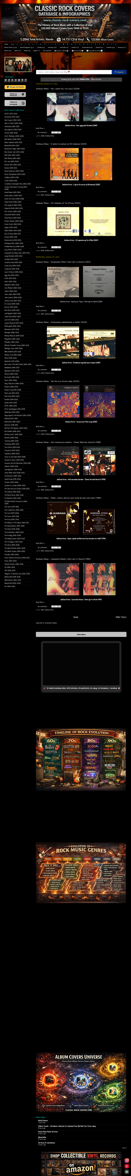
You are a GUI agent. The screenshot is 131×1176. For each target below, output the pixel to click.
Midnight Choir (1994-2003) (14, 349)
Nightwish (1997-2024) (12, 371)
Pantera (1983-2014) (11, 387)
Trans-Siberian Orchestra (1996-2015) (17, 558)
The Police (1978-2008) (12, 529)
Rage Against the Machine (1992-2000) (18, 415)
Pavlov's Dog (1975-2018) (13, 390)
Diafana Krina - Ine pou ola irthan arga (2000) (57, 381)
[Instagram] (127, 1160)
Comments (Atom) (51, 623)
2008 (42, 136)
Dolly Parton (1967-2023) (13, 218)
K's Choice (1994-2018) (12, 304)
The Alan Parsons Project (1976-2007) (17, 489)
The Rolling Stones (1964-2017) (15, 539)
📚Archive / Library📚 (61, 51)
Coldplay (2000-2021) (12, 177)
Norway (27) (122, 47)
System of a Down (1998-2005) (15, 486)
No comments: (43, 133)
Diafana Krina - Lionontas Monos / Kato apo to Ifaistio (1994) (63, 559)
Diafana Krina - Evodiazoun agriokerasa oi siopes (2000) (61, 322)
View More (81, 634)
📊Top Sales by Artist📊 (95, 51)
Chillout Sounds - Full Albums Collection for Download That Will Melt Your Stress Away (67, 1126)
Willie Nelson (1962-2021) (13, 580)
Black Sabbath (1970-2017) (13, 142)
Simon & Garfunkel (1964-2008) (15, 457)
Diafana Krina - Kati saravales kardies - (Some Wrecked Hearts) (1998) (68, 442)
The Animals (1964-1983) (12, 492)
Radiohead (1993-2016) (12, 412)
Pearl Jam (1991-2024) (12, 393)
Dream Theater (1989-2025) (14, 221)
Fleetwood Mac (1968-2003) (14, 243)
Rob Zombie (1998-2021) (12, 431)
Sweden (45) (110, 47)
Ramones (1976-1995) (11, 425)
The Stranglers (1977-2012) (13, 542)
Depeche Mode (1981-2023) (14, 208)
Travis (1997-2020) (11, 561)
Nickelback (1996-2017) (12, 368)
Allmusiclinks (42, 1137)
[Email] (127, 1172)
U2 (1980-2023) (10, 567)
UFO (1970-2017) (10, 571)
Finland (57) (99, 47)
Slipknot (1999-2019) (11, 466)
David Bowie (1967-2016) (12, 192)
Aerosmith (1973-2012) (12, 117)
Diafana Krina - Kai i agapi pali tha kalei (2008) (58, 88)
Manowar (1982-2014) (12, 333)
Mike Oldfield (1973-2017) (13, 352)
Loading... (81, 993)
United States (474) (10, 47)
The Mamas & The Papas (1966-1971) (17, 523)
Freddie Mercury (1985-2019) (14, 247)
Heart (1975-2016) (10, 282)
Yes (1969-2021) (10, 586)
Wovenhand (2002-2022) (13, 583)
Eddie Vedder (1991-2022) (13, 231)
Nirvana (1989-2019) (11, 374)
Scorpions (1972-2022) (12, 450)
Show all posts (96, 79)
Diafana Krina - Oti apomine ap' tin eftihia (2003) (58, 203)
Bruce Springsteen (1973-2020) (15, 174)
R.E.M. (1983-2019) (11, 406)
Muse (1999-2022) (11, 358)
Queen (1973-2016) (11, 403)
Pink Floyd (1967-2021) (12, 396)
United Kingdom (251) (27, 47)
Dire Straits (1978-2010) (13, 212)
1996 (42, 551)
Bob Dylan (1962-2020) (12, 155)
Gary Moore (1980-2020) (13, 250)
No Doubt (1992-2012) (12, 377)
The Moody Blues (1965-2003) (14, 526)
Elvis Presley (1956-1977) (13, 234)
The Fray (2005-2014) (12, 520)
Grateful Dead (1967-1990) (13, 262)
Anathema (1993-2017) (12, 127)
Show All (124, 1148)
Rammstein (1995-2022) (12, 422)
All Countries (47, 51)
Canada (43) (41, 47)
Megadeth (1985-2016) (12, 339)
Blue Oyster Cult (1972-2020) (14, 152)
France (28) (7, 51)
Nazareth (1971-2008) (12, 361)
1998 (42, 490)
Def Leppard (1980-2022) (13, 205)
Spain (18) (17, 51)
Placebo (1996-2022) (11, 400)
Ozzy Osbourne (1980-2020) (14, 384)
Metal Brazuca (43, 1121)
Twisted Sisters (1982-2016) (14, 564)
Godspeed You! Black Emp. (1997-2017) (17, 253)
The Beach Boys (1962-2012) (14, 495)
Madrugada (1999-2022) (13, 326)
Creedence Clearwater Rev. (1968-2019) (18, 184)
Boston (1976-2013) (11, 168)
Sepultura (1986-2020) (12, 454)
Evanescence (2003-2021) (13, 240)
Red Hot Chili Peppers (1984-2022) (16, 428)
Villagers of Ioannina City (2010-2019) (17, 574)
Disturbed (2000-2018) (12, 215)
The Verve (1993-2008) (12, 545)
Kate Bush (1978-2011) (12, 310)
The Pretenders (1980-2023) (14, 532)
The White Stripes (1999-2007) (15, 551)
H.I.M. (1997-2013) (10, 278)
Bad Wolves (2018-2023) (13, 139)
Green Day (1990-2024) (12, 266)
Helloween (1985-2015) (12, 285)
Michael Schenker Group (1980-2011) (17, 345)
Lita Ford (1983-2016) (12, 320)
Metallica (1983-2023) (12, 342)
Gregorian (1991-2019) (12, 269)
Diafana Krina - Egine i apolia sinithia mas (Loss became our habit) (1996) (68, 498)
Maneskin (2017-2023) (12, 329)
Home (6, 44)
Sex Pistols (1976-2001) (12, 447)
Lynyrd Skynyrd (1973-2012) (14, 323)
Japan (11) (37, 51)
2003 (42, 251)
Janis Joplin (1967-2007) (12, 294)
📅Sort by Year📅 (77, 51)
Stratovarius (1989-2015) (13, 476)
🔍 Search (119, 72)
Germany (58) (52, 47)
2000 (42, 373)
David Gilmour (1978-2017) (13, 196)
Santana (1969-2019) (11, 441)
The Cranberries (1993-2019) (14, 510)
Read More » (40, 128)
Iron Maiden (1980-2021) (13, 288)
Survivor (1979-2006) (11, 482)
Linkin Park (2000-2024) (13, 317)
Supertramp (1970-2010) (13, 479)
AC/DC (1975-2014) (11, 114)
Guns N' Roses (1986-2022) (14, 272)
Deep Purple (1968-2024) (13, 202)
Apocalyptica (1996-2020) (13, 130)
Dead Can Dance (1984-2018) (14, 199)
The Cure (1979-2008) (12, 513)
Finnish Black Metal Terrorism (48, 1132)
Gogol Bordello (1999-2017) (13, 256)
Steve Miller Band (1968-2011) (15, 473)
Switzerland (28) (87, 47)
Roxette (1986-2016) (11, 438)
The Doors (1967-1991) (12, 516)
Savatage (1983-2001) (12, 444)
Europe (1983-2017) (11, 237)
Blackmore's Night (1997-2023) (15, 149)
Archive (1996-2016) (11, 133)
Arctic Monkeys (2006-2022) (14, 136)
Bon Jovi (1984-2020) (12, 162)
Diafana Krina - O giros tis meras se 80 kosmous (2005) (61, 144)
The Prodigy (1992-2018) (13, 535)
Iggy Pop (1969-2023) (12, 275)
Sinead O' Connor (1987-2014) (14, 460)
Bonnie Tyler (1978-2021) (13, 165)
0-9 (12, 44)
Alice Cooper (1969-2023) (13, 120)
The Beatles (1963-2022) (13, 498)
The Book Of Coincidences (46, 1143)
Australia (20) (64, 47)
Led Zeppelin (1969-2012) (13, 314)
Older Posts (121, 617)
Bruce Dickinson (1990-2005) (14, 171)
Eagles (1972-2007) (11, 228)
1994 (42, 610)
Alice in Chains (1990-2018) (13, 123)
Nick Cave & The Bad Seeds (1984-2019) (18, 364)
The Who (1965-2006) (12, 555)
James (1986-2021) (11, 291)
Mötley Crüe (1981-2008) (13, 355)
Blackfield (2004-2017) (12, 146)
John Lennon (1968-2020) (13, 298)
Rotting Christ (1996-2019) (13, 435)
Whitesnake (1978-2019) (12, 577)
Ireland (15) (75, 47)
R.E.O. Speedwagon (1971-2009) (15, 409)
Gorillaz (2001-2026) (11, 259)
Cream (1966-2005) (11, 181)
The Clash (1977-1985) (12, 507)
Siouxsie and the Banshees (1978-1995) (18, 463)
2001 (42, 314)
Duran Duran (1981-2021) (13, 224)
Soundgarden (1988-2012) (13, 470)
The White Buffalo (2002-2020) (15, 548)
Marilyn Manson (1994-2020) (14, 336)
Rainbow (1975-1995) (11, 419)
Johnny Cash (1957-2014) (13, 301)
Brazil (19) (27, 51)
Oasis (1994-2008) (11, 380)
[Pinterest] (127, 1166)
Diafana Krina (49, 136)
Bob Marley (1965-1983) (12, 158)
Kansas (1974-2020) (11, 307)
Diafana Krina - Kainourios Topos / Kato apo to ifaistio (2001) (63, 262)
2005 (42, 195)
